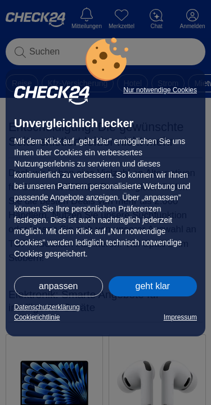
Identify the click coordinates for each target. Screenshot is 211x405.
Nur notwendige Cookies (160, 90)
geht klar (153, 286)
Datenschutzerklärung (47, 307)
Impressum (180, 317)
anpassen (58, 286)
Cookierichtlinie (37, 317)
